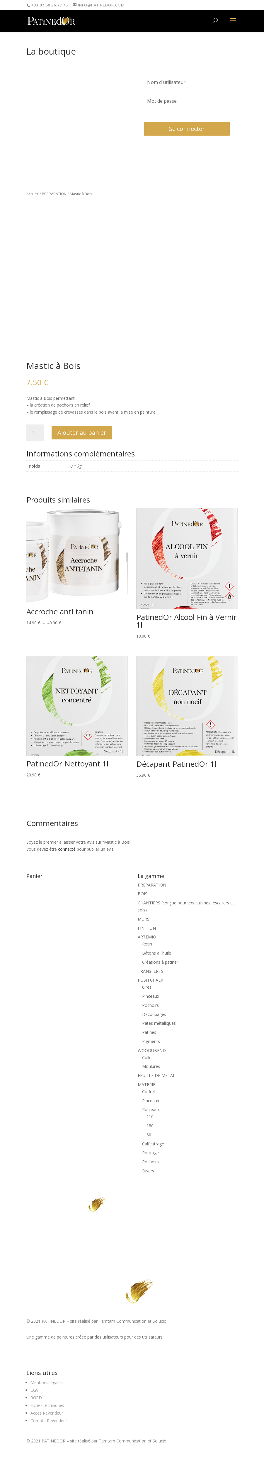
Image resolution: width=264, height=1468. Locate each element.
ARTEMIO (147, 937)
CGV (34, 1390)
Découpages (154, 1014)
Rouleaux (151, 1109)
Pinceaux (150, 996)
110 (150, 1116)
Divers (148, 1171)
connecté (67, 849)
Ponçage (150, 1152)
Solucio (159, 1321)
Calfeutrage (153, 1144)
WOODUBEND (152, 1050)
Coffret (148, 1091)
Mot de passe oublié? (161, 114)
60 (149, 1134)
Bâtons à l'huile (156, 953)
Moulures (151, 1066)
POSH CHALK (150, 980)
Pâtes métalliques (159, 1023)
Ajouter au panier (81, 432)
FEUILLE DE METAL (156, 1075)
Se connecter (187, 129)
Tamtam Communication (123, 1321)
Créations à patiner (160, 962)
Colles (148, 1057)
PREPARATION (54, 193)
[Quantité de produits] (35, 432)
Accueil (32, 193)
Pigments (151, 1041)
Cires (146, 987)
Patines (149, 1032)
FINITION (147, 928)
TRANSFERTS (150, 971)
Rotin (147, 944)
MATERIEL (148, 1084)
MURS (143, 919)
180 (150, 1125)
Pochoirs (150, 1005)
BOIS (142, 893)
